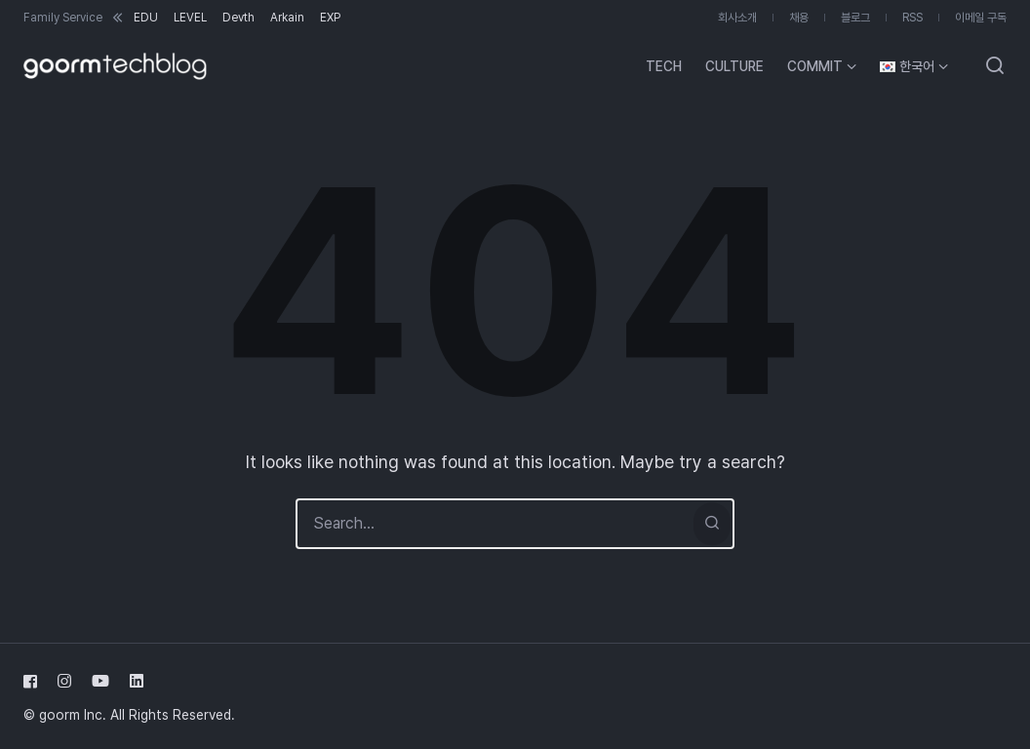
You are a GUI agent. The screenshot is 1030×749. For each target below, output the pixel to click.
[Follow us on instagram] (64, 681)
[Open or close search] (994, 66)
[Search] (712, 523)
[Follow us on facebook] (34, 681)
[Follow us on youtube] (100, 681)
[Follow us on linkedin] (132, 681)
